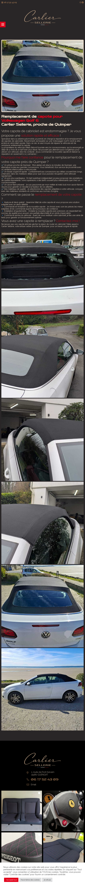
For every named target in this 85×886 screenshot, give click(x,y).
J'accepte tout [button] (11, 880)
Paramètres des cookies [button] (30, 880)
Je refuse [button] (47, 880)
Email (33, 784)
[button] (21, 811)
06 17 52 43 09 (10, 2)
